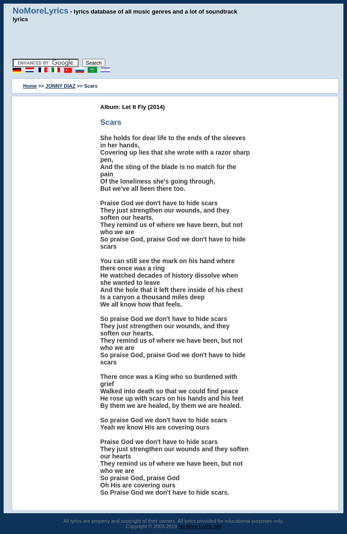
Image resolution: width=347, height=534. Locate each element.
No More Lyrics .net (199, 526)
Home (30, 86)
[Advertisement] (173, 40)
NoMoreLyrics (41, 10)
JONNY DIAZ (60, 86)
